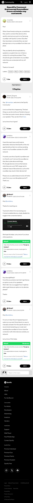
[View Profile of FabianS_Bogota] (12, 96)
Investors (7, 417)
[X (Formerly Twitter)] (12, 470)
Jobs (5, 394)
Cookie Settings (8, 488)
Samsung (27, 71)
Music (16, 71)
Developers (8, 410)
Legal (5, 483)
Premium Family (9, 456)
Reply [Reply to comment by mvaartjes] (25, 79)
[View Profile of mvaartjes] (10, 20)
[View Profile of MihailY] (10, 194)
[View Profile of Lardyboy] (9, 135)
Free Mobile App (9, 437)
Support (6, 429)
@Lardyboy (9, 201)
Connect (11, 71)
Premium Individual (10, 449)
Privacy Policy (7, 486)
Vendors (7, 421)
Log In (26, 2)
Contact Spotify (9, 440)
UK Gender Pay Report (9, 499)
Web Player (7, 433)
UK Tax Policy (7, 497)
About (6, 390)
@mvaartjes (9, 102)
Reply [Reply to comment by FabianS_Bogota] (25, 128)
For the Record (8, 398)
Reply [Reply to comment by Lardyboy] (25, 188)
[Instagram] (6, 470)
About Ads (15, 488)
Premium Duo (8, 452)
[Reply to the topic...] (18, 373)
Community (8, 2)
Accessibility (7, 491)
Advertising (7, 414)
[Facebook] (17, 470)
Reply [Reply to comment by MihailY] (25, 264)
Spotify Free (8, 463)
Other (21, 71)
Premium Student (9, 460)
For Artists (7, 406)
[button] (30, 21)
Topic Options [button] (16, 85)
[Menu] (30, 2)
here (24, 117)
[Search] (21, 2)
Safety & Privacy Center (13, 483)
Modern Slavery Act (8, 494)
